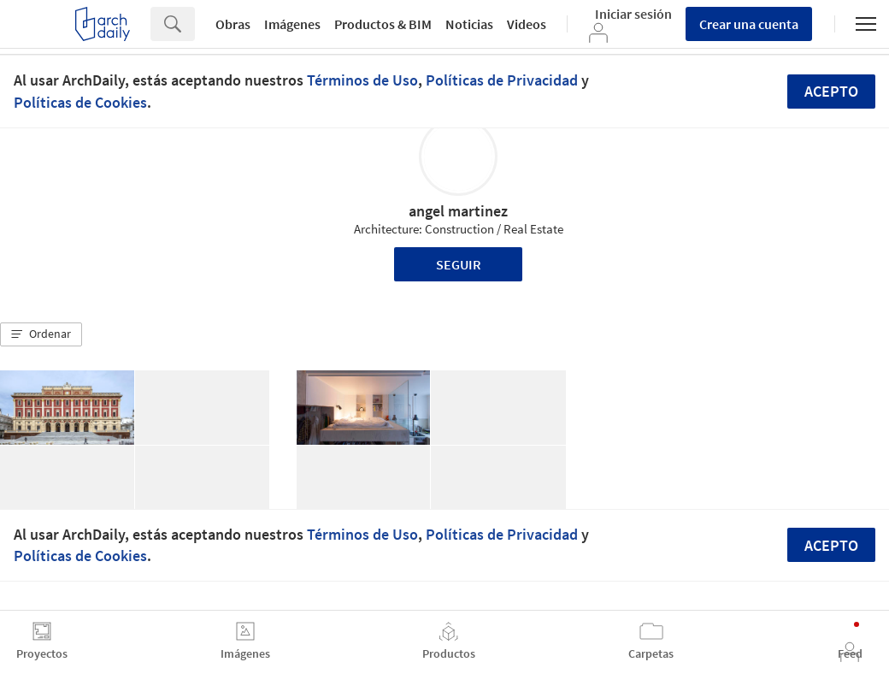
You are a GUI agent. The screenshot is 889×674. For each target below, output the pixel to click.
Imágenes (292, 24)
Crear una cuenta (748, 24)
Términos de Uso (362, 80)
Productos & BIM (383, 24)
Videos (526, 24)
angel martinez (458, 211)
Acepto (831, 91)
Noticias (469, 24)
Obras (232, 24)
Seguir (458, 264)
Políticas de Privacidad (502, 80)
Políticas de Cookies (80, 102)
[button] (41, 334)
